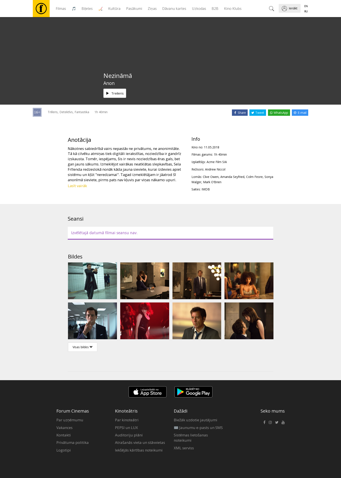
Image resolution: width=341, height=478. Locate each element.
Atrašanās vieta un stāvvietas (140, 442)
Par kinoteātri (127, 419)
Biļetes (87, 8)
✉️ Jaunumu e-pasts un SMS (198, 427)
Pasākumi (134, 8)
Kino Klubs (233, 8)
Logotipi (63, 450)
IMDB (206, 189)
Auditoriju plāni (129, 435)
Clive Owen (211, 177)
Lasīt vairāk (77, 185)
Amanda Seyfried (232, 177)
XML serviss (184, 447)
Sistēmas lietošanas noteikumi (191, 437)
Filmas (61, 8)
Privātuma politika (72, 442)
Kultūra (114, 8)
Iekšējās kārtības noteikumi (139, 450)
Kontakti (63, 435)
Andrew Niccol (215, 169)
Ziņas (152, 8)
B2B (215, 8)
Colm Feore (254, 177)
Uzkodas (199, 8)
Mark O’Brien (212, 182)
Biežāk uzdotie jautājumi (195, 419)
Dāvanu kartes (174, 8)
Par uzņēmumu (69, 419)
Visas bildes (83, 347)
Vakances (64, 427)
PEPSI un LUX (126, 427)
